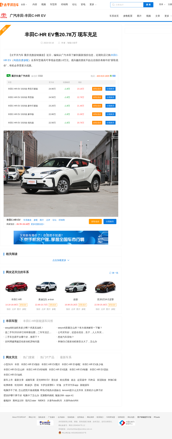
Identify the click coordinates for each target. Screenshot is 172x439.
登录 (161, 4)
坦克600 (18, 385)
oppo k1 (69, 395)
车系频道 (27, 220)
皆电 (83, 4)
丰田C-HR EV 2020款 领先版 (21, 123)
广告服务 (51, 417)
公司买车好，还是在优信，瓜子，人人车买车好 (82, 332)
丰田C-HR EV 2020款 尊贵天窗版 (23, 89)
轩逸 (59, 385)
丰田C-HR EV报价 (30, 364)
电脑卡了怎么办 (31, 395)
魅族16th (59, 395)
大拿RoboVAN (71, 400)
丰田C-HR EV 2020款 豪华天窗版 (23, 106)
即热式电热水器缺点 (50, 390)
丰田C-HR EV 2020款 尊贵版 (21, 97)
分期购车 (110, 89)
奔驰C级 (112, 380)
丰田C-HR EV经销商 (36, 369)
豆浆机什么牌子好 (93, 390)
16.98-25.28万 (71, 305)
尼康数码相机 (47, 395)
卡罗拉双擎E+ (48, 385)
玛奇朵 (91, 380)
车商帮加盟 (110, 417)
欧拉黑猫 (64, 380)
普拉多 (54, 380)
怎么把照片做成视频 (28, 390)
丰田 (17, 364)
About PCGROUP (19, 417)
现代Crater (30, 400)
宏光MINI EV (43, 380)
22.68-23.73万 (41, 305)
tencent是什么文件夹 (72, 390)
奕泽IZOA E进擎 (105, 299)
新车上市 (8, 380)
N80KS (41, 400)
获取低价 (95, 221)
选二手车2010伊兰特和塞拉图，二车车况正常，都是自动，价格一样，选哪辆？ (45, 332)
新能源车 (84, 385)
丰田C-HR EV (13, 220)
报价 (9, 309)
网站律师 (90, 417)
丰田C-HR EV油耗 (13, 374)
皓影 (76, 299)
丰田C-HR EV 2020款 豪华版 (21, 114)
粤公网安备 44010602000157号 (72, 432)
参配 (36, 220)
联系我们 (100, 417)
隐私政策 (41, 417)
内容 (35, 4)
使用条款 (80, 417)
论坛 (74, 4)
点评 (48, 220)
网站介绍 (32, 417)
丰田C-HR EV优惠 (58, 369)
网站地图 (131, 417)
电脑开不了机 (10, 390)
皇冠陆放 (101, 380)
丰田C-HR (16, 299)
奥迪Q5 (28, 385)
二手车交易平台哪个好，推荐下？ (22, 337)
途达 (73, 380)
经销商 (64, 4)
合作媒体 (61, 417)
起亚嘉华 (82, 380)
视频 (43, 4)
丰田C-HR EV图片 (50, 364)
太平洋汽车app (70, 385)
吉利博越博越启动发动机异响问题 (22, 341)
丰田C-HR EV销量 (78, 369)
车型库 (53, 4)
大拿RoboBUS (54, 400)
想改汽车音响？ (66, 337)
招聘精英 (121, 417)
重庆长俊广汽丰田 (20, 76)
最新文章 (19, 380)
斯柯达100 (18, 400)
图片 (42, 220)
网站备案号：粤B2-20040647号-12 (71, 425)
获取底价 (97, 89)
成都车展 (30, 380)
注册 (170, 4)
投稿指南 (71, 417)
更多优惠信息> (37, 224)
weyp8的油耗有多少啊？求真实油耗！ (24, 328)
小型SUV (8, 364)
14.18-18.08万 (11, 305)
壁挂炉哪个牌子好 (13, 395)
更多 (167, 16)
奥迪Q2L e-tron (46, 299)
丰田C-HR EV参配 (71, 364)
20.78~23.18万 (23, 224)
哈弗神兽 (8, 385)
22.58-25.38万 (100, 305)
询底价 (17, 60)
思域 (36, 385)
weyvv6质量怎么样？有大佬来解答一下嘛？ (80, 328)
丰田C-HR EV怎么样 (14, 369)
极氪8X (7, 400)
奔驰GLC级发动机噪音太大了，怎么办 (77, 341)
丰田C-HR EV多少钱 (92, 364)
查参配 (25, 60)
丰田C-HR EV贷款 (99, 369)
